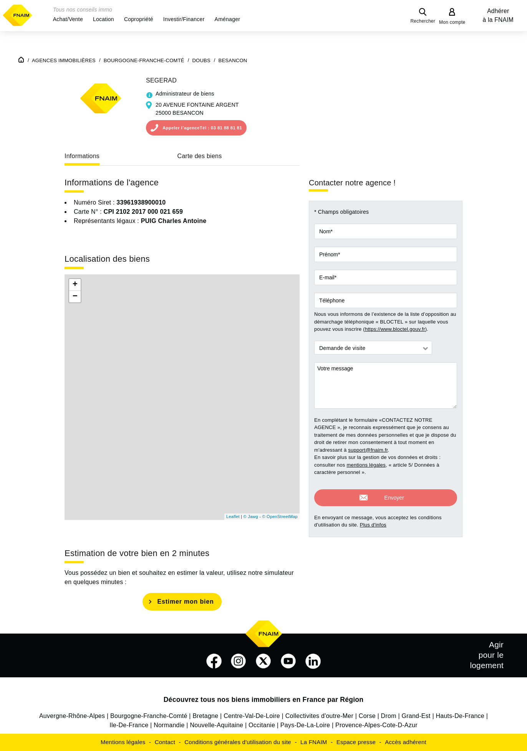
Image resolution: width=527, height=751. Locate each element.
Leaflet (233, 516)
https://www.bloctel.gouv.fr (395, 329)
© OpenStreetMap (280, 516)
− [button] (75, 296)
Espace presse (356, 742)
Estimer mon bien (185, 601)
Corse (367, 716)
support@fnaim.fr (368, 450)
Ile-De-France (128, 725)
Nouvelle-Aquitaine (216, 725)
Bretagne (205, 716)
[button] (68, 19)
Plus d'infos (373, 519)
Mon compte (452, 22)
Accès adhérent (405, 742)
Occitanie (262, 725)
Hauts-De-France (460, 716)
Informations (82, 156)
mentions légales (366, 465)
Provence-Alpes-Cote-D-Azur (376, 725)
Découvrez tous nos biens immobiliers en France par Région (264, 699)
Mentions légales (123, 742)
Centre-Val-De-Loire (252, 716)
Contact (165, 742)
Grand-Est (416, 716)
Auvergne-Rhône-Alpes (72, 716)
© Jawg (251, 516)
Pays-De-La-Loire (305, 725)
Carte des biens (199, 156)
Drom (388, 716)
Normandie (169, 725)
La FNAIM (313, 742)
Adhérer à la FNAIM (498, 15)
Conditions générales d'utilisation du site (237, 742)
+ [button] (75, 284)
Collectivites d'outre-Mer (319, 716)
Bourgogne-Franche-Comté (148, 716)
